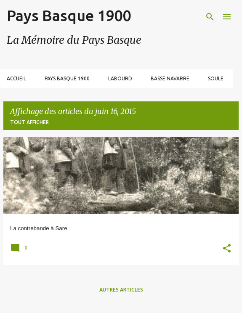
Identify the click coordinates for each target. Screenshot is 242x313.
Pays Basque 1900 (69, 15)
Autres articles (121, 289)
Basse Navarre (170, 78)
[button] (227, 249)
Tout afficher (29, 122)
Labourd (120, 78)
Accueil (16, 78)
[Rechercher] (210, 17)
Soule (215, 78)
